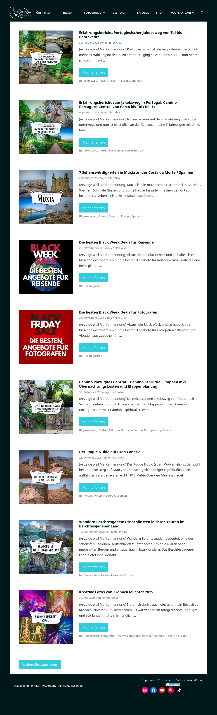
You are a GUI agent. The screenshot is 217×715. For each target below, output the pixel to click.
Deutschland (91, 593)
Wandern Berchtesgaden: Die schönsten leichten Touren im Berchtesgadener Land (132, 541)
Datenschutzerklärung (189, 698)
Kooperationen (192, 12)
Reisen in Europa (119, 98)
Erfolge (153, 12)
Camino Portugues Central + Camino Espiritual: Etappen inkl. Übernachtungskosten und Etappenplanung (133, 402)
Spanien (137, 98)
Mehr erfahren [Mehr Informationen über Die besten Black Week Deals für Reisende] (94, 295)
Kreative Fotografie (128, 653)
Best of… (132, 13)
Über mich (57, 13)
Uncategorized (92, 304)
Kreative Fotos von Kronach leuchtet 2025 (116, 609)
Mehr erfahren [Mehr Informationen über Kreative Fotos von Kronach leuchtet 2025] (94, 645)
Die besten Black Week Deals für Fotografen (118, 330)
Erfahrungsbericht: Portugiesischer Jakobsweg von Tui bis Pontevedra (130, 52)
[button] (202, 30)
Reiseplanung (153, 448)
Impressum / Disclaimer (157, 698)
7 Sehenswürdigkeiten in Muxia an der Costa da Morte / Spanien (136, 190)
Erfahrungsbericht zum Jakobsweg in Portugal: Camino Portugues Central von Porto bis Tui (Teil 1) (128, 122)
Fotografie (106, 13)
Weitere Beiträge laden (39, 682)
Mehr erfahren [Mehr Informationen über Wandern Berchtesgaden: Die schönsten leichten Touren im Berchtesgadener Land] (94, 585)
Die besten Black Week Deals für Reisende (116, 260)
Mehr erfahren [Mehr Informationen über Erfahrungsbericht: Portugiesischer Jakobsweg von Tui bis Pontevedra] (94, 90)
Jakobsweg (90, 98)
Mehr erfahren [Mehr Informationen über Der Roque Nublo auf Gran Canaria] (94, 505)
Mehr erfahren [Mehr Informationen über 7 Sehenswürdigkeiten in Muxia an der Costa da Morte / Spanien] (94, 226)
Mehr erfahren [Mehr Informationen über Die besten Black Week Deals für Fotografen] (94, 365)
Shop (169, 12)
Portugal (104, 168)
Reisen (81, 13)
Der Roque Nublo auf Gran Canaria (110, 469)
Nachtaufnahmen (153, 653)
